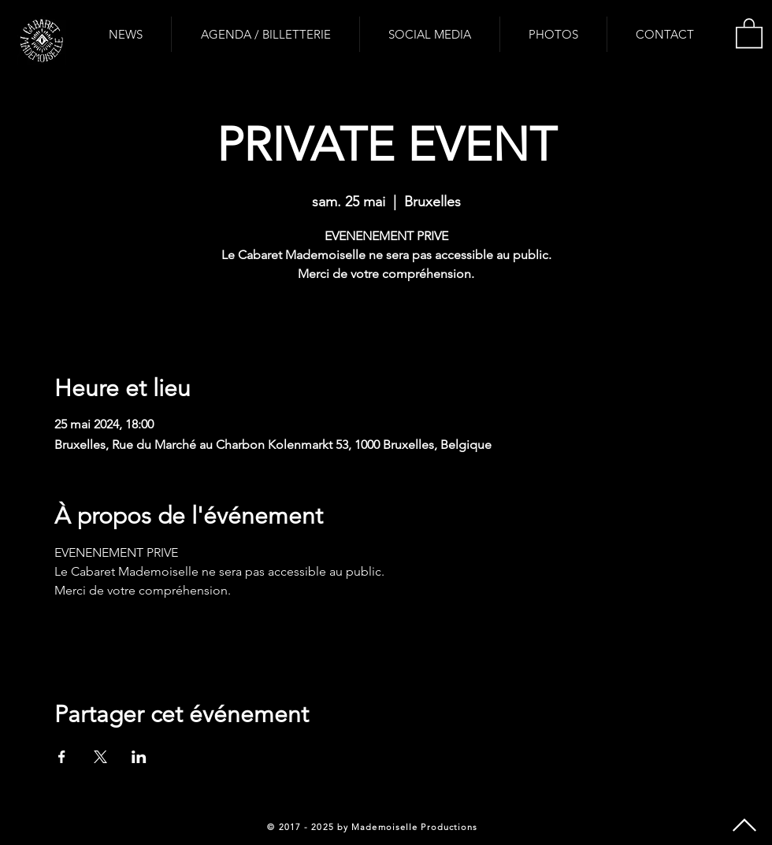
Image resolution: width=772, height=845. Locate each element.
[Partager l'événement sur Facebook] (61, 756)
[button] (749, 32)
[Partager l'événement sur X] (100, 756)
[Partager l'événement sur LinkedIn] (139, 756)
